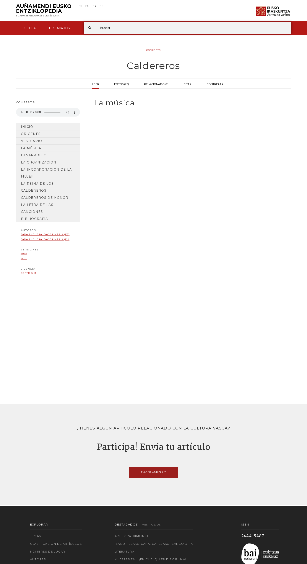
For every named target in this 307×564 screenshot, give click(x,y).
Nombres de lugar (47, 551)
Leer (95, 84)
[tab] (189, 103)
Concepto (153, 50)
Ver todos (151, 524)
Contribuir (214, 84)
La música (31, 148)
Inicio (27, 127)
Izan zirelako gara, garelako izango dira (154, 543)
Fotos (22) (121, 84)
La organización (38, 162)
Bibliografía (34, 219)
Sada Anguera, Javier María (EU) (45, 239)
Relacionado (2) (156, 84)
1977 (24, 258)
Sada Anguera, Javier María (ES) (45, 234)
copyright (28, 273)
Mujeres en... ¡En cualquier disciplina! (150, 559)
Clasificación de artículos (56, 543)
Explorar (29, 28)
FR (95, 6)
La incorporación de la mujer (46, 173)
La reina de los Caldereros (37, 187)
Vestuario (31, 141)
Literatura (125, 551)
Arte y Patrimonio (131, 536)
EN (102, 6)
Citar (188, 84)
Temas (35, 536)
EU (87, 6)
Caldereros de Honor (44, 198)
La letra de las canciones (37, 208)
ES (80, 6)
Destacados (59, 28)
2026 (24, 253)
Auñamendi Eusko (43, 10)
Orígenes (31, 134)
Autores (38, 559)
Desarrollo (34, 155)
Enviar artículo (153, 472)
